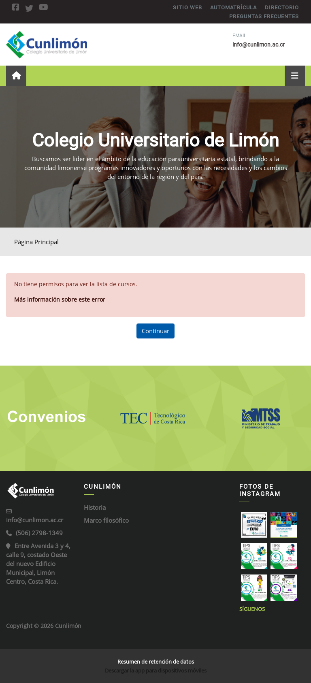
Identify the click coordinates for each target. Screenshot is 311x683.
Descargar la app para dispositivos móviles (156, 670)
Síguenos (252, 609)
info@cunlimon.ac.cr (34, 520)
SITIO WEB (187, 7)
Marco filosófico (106, 520)
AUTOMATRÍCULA (233, 7)
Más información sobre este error (59, 299)
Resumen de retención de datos (155, 661)
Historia (95, 507)
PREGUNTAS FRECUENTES (264, 16)
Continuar (155, 331)
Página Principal (36, 242)
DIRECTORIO (282, 7)
